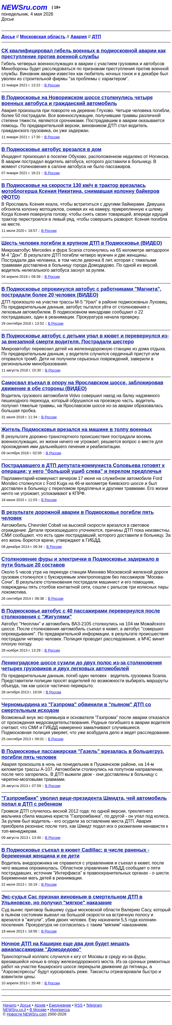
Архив (40, 1005)
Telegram (94, 1005)
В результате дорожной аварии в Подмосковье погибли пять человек (77, 515)
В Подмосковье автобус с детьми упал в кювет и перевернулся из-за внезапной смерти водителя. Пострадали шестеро (85, 338)
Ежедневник (60, 1005)
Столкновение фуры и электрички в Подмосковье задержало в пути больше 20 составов (80, 562)
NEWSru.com (24, 7)
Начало (9, 1005)
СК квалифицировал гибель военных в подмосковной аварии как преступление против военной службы (83, 53)
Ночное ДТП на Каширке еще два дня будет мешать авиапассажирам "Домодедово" (65, 946)
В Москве (38, 1009)
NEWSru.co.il (14, 1009)
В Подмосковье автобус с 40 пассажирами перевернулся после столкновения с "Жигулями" (80, 614)
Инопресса (60, 1009)
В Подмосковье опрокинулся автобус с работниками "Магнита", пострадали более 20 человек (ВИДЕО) (81, 292)
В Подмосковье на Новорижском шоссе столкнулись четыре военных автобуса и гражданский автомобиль (77, 100)
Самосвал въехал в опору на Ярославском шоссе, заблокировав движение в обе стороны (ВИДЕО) (82, 385)
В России (52, 85)
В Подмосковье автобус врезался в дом (51, 149)
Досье (25, 1005)
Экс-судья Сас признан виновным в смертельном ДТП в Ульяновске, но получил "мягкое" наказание (71, 899)
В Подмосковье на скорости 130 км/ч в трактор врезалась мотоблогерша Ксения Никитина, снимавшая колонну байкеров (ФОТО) (80, 191)
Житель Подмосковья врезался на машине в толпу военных (76, 429)
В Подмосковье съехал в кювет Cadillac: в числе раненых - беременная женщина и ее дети (75, 853)
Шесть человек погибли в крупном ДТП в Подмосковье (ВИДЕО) (81, 243)
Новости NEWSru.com (27, 1014)
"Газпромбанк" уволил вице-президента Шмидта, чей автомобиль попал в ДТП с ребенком (84, 801)
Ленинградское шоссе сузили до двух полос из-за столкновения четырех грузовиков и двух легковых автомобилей (81, 665)
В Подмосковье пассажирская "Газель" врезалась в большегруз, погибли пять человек (82, 754)
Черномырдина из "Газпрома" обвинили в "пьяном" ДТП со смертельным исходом (76, 707)
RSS (78, 1005)
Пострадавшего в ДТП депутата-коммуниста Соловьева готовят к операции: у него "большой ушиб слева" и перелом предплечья (82, 468)
